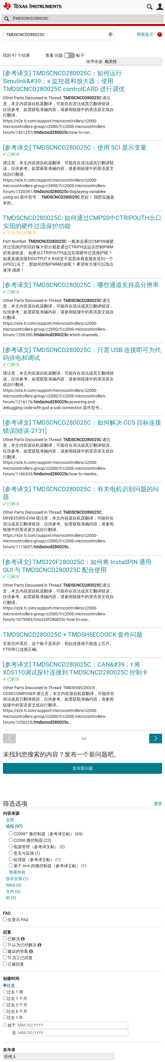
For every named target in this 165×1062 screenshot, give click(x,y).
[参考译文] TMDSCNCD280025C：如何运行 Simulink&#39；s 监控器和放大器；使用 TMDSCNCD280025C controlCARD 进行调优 (64, 81)
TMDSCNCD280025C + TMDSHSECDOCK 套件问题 (72, 634)
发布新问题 (82, 768)
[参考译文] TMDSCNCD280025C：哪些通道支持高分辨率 (81, 284)
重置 (158, 803)
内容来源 (11, 813)
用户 (160, 7)
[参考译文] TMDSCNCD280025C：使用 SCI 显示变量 (75, 147)
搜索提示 (145, 34)
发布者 (9, 1049)
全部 (10, 819)
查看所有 (17, 872)
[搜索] (82, 18)
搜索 (149, 7)
